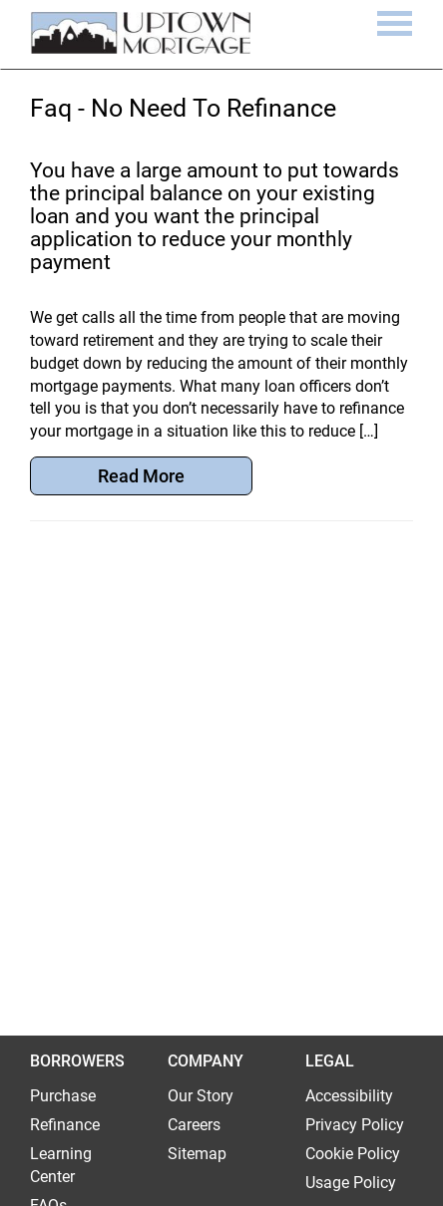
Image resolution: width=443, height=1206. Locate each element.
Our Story (200, 1095)
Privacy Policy (354, 1124)
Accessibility (349, 1095)
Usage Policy (350, 1182)
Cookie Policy (352, 1153)
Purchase (63, 1095)
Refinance (65, 1124)
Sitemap (197, 1153)
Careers (194, 1124)
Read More (141, 475)
